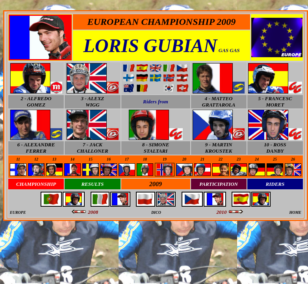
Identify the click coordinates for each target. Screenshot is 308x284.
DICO (156, 212)
